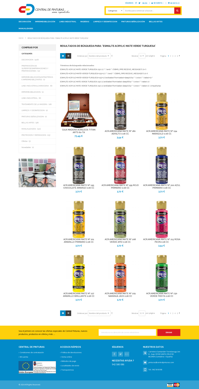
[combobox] (143, 11)
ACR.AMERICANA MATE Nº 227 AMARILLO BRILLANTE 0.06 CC (78, 294)
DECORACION (33, 60)
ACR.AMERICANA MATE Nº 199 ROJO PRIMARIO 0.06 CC (120, 186)
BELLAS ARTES (33, 122)
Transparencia (67, 370)
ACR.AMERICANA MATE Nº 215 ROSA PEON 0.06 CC (161, 240)
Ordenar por (82, 56)
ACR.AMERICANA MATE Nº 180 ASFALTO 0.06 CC (120, 132)
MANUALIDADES (34, 129)
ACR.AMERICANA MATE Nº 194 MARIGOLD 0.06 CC (161, 132)
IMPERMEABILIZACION (35, 92)
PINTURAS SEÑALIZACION (37, 116)
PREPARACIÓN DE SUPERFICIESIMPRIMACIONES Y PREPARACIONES (35, 68)
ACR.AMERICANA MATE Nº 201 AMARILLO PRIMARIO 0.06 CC (78, 240)
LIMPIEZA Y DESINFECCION (37, 110)
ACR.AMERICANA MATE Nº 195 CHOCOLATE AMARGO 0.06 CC (78, 186)
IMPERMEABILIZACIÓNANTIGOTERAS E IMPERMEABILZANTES (37, 78)
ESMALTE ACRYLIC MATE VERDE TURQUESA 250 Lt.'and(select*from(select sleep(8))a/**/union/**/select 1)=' (105, 82)
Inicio (21, 38)
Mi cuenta (24, 357)
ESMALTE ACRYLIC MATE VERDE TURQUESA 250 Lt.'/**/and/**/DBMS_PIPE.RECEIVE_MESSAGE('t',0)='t (103, 69)
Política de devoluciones (71, 352)
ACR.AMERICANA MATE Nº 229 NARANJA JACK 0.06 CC (120, 294)
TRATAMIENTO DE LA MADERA (37, 104)
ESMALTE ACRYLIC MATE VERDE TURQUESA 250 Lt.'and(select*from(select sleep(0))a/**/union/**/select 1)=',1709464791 (110, 86)
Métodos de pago (68, 361)
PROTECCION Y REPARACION (37, 135)
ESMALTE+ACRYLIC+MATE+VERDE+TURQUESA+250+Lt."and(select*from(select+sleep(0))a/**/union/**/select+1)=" (106, 78)
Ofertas (29, 141)
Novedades (30, 147)
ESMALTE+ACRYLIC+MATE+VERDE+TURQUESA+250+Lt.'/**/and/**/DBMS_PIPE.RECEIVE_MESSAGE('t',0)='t (104, 73)
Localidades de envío (70, 365)
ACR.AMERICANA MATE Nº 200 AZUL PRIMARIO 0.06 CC (161, 186)
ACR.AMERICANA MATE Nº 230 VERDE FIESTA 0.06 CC (161, 294)
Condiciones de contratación (32, 352)
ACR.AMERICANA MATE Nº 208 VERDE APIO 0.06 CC (120, 240)
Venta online (66, 357)
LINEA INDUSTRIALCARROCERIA (37, 86)
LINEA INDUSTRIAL (34, 98)
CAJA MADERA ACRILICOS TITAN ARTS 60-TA (78, 131)
